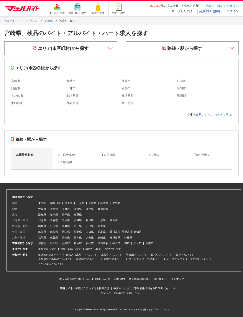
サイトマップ (176, 279)
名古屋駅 (103, 243)
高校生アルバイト (111, 254)
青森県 (54, 220)
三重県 (78, 214)
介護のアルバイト (114, 259)
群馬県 (116, 203)
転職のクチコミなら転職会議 (92, 288)
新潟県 (54, 226)
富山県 (78, 226)
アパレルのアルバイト (51, 263)
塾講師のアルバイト (50, 254)
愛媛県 (126, 231)
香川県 (114, 231)
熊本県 (78, 237)
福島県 (114, 220)
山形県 (102, 220)
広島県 (78, 231)
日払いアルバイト (161, 254)
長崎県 (66, 237)
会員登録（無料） (211, 11)
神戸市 (116, 243)
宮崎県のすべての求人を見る (212, 114)
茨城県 (92, 203)
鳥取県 (42, 231)
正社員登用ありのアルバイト (55, 259)
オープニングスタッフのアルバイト (187, 259)
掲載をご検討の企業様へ (222, 6)
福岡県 (42, 237)
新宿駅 (54, 243)
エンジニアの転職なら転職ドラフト (121, 292)
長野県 (66, 226)
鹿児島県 (115, 237)
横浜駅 (78, 243)
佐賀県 (54, 237)
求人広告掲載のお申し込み (74, 279)
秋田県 (90, 220)
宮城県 (78, 220)
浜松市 (90, 243)
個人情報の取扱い (139, 279)
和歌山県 (103, 209)
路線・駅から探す (182, 48)
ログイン (233, 11)
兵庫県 (54, 209)
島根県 (54, 231)
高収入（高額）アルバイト (81, 254)
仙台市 (137, 243)
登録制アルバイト (136, 254)
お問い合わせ (102, 279)
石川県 (90, 226)
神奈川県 (55, 203)
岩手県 (66, 220)
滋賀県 (78, 209)
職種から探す (93, 248)
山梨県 (42, 226)
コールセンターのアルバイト (146, 259)
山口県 (90, 231)
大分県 (90, 237)
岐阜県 (54, 214)
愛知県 (42, 214)
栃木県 (104, 203)
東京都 (42, 203)
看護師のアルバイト (88, 259)
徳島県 (102, 231)
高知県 (137, 231)
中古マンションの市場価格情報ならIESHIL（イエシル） (146, 288)
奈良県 (90, 209)
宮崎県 (102, 237)
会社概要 (159, 279)
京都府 (66, 209)
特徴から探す (113, 248)
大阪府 (42, 209)
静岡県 (66, 214)
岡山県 (66, 231)
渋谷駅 (42, 243)
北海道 (42, 220)
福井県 (102, 226)
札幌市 (149, 243)
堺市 (127, 243)
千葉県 (80, 203)
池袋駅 (66, 243)
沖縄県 (128, 237)
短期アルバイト (185, 254)
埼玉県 (68, 203)
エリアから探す (47, 248)
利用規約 (119, 279)
